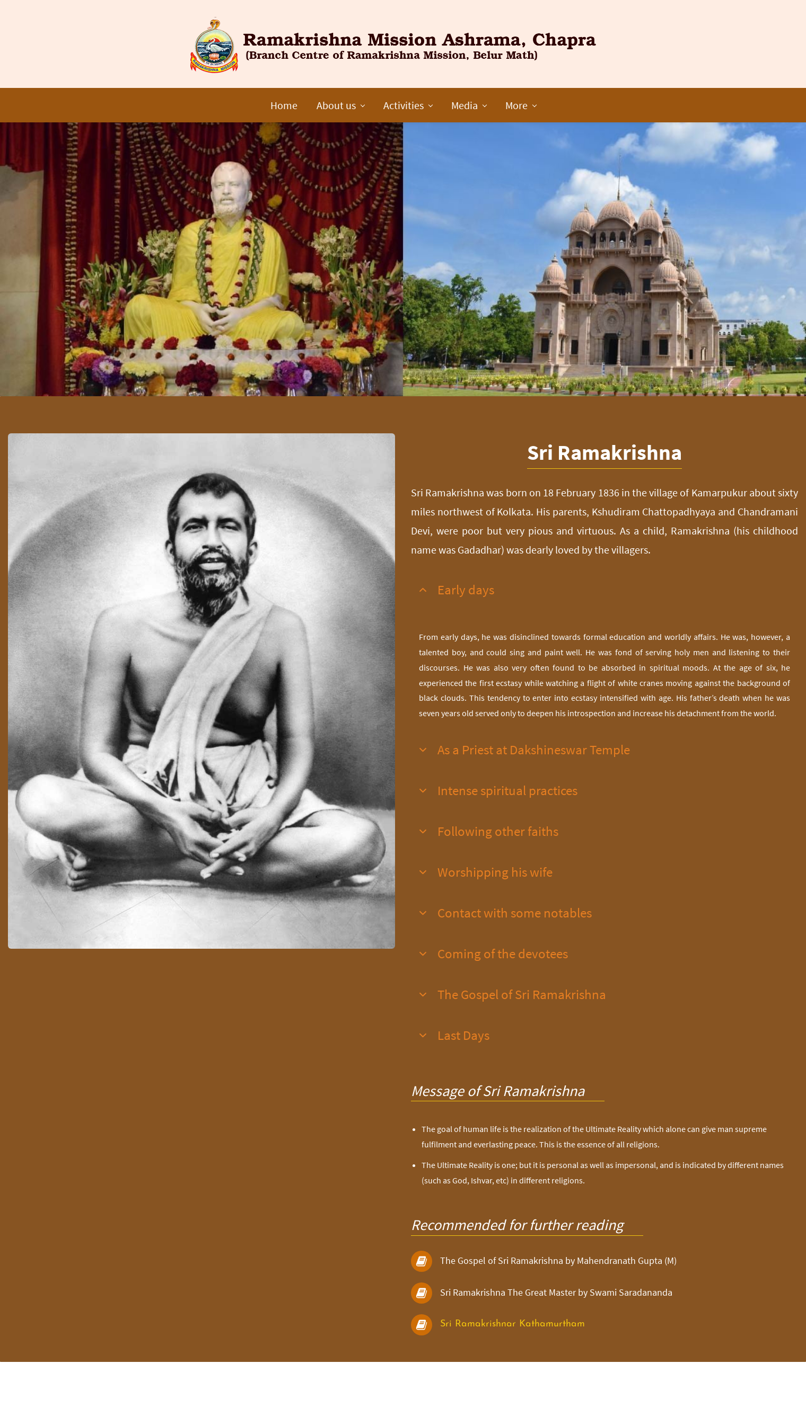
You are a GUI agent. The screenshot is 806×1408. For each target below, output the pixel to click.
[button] (604, 621)
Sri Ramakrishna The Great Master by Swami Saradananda (556, 1323)
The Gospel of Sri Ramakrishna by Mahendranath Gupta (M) (558, 1292)
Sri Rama (460, 1355)
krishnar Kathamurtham (533, 1355)
